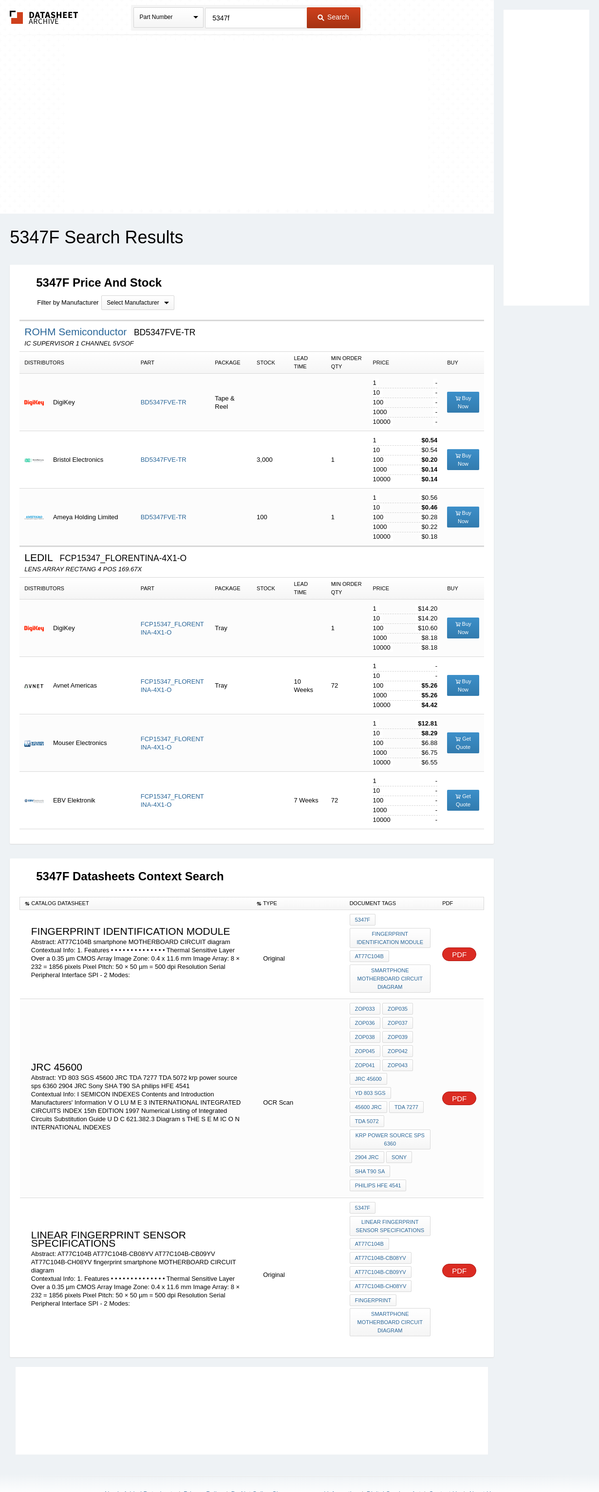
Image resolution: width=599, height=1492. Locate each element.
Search (333, 17)
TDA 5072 (367, 1097)
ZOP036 (365, 1018)
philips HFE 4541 (378, 1158)
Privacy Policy (203, 1458)
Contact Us (444, 1458)
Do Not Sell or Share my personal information (294, 1458)
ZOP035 (397, 1005)
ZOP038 (365, 1032)
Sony (398, 1132)
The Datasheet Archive (44, 17)
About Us (481, 1458)
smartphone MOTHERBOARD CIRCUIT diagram (390, 975)
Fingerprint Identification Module (390, 937)
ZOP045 (365, 1045)
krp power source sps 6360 (390, 1115)
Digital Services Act (394, 1458)
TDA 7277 (406, 1084)
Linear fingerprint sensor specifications (390, 1197)
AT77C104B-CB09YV (380, 1240)
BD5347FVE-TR (164, 402)
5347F (362, 920)
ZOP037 (397, 1018)
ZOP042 (397, 1045)
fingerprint (373, 1267)
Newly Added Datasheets (140, 1458)
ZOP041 (365, 1058)
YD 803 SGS (409, 1071)
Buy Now (463, 402)
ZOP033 (365, 1005)
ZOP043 (397, 1058)
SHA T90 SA (370, 1145)
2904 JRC (367, 1132)
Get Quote (463, 743)
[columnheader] (136, 903)
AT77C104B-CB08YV (380, 1227)
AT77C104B (369, 954)
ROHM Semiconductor (77, 331)
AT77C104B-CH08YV (381, 1253)
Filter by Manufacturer (67, 302)
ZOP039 (397, 1032)
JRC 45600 (368, 1071)
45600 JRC (368, 1084)
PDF (459, 953)
